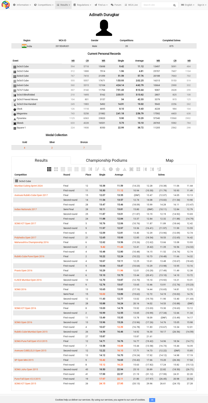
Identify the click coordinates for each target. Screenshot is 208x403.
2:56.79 (139, 113)
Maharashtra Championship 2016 (31, 242)
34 (122, 99)
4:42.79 (139, 85)
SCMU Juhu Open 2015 (26, 369)
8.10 (121, 108)
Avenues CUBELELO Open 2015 (30, 350)
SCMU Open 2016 (23, 322)
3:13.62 (139, 94)
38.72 (140, 127)
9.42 (121, 66)
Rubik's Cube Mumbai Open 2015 (30, 331)
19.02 (140, 104)
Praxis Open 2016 (23, 270)
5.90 (121, 118)
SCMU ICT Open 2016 (25, 308)
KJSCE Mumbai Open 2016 (28, 280)
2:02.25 (139, 80)
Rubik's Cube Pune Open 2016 (29, 256)
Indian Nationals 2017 (25, 209)
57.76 (140, 76)
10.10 (140, 123)
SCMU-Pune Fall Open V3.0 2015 (30, 341)
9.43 (141, 108)
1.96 (121, 71)
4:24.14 (120, 85)
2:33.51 (120, 94)
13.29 (140, 118)
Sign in (202, 5)
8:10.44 (139, 90)
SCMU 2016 (20, 289)
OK (152, 400)
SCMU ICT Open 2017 (25, 223)
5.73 (121, 123)
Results (41, 160)
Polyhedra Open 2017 (25, 237)
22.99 (121, 127)
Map (169, 160)
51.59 (121, 76)
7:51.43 (120, 90)
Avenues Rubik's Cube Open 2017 (31, 195)
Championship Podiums (106, 160)
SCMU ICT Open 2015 (25, 383)
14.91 (121, 104)
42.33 (140, 99)
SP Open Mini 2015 (23, 360)
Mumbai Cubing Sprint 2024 (28, 185)
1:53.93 (120, 80)
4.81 (141, 71)
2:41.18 (120, 113)
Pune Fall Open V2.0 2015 (27, 379)
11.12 (140, 66)
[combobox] (159, 5)
